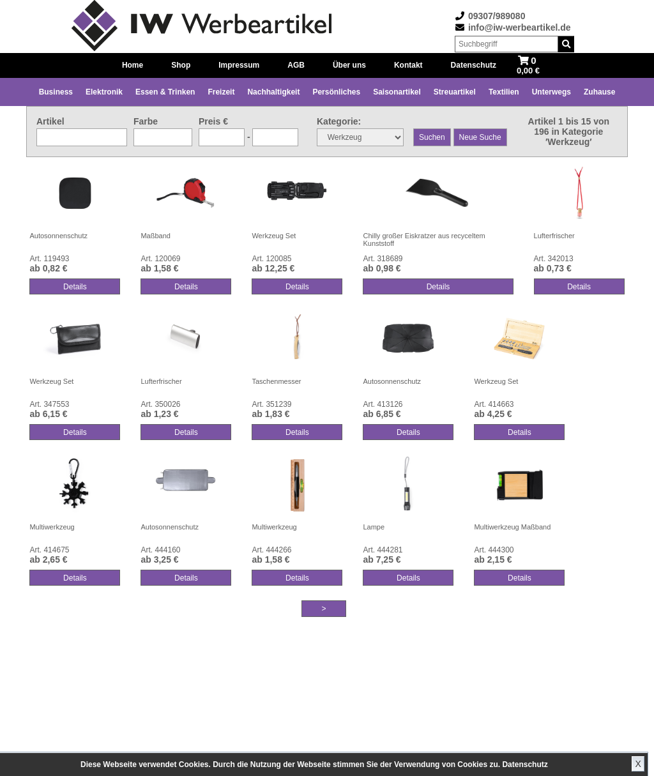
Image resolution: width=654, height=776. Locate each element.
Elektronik (104, 91)
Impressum (238, 65)
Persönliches (336, 91)
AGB (296, 65)
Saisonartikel (397, 91)
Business (56, 91)
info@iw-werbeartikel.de (519, 27)
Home (132, 65)
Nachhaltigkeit (273, 91)
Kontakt (408, 65)
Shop (180, 65)
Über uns (349, 65)
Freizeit (221, 91)
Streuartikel (455, 91)
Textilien (504, 91)
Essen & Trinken (165, 91)
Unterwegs (551, 91)
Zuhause (599, 91)
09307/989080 (497, 16)
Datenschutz (524, 764)
